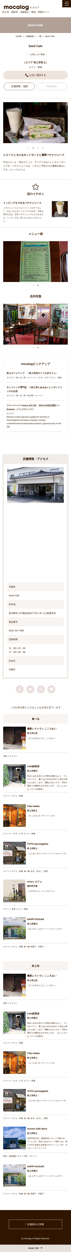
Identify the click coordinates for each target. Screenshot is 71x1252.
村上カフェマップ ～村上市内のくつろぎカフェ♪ (33, 373)
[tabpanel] (35, 122)
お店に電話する (35, 75)
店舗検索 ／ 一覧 (33, 36)
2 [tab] (33, 148)
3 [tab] (38, 148)
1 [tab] (28, 148)
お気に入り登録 (35, 54)
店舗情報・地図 (19, 86)
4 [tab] (42, 148)
